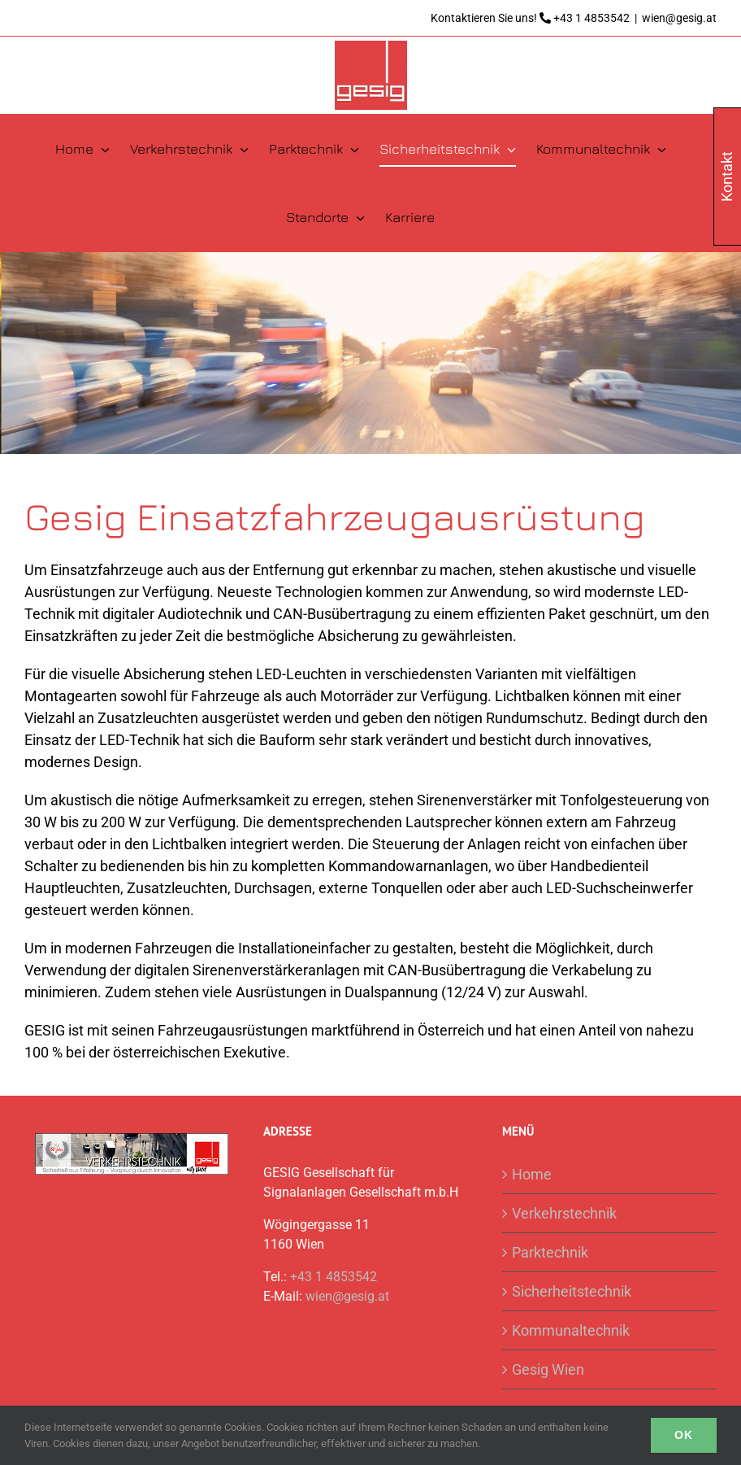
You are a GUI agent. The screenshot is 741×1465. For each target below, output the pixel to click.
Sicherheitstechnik (571, 1291)
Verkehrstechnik (564, 1213)
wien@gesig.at (679, 17)
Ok (683, 1434)
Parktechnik (550, 1252)
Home (532, 1174)
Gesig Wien (548, 1369)
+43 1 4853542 (591, 17)
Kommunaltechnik (571, 1330)
